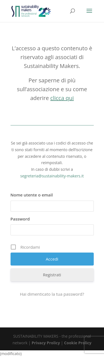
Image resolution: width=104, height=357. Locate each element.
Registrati (52, 274)
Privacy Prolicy (46, 342)
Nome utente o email (32, 195)
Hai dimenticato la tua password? (52, 294)
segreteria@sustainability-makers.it (52, 176)
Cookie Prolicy (78, 342)
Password (20, 219)
